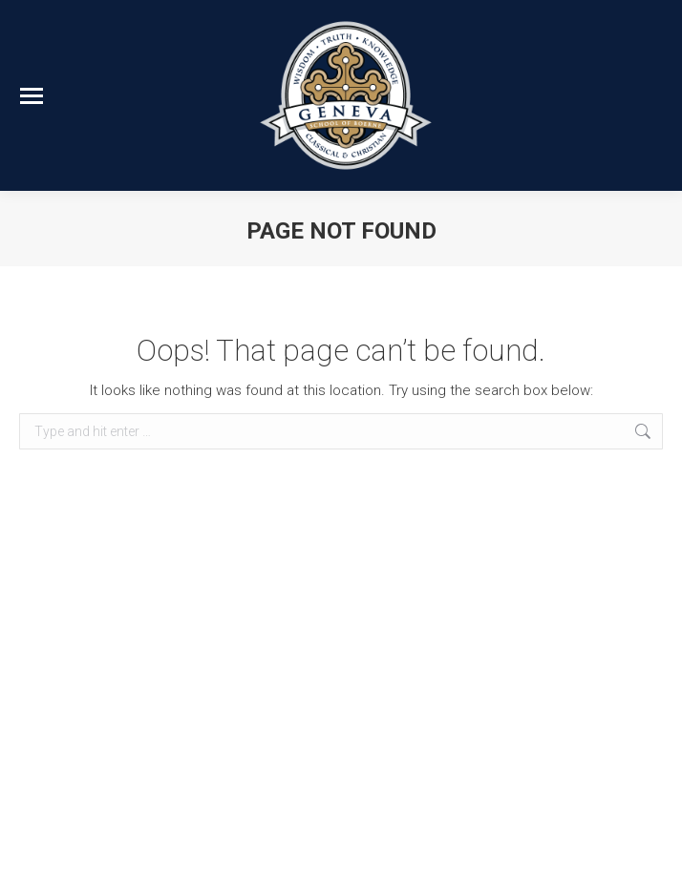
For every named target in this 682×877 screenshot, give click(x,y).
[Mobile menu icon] (31, 96)
